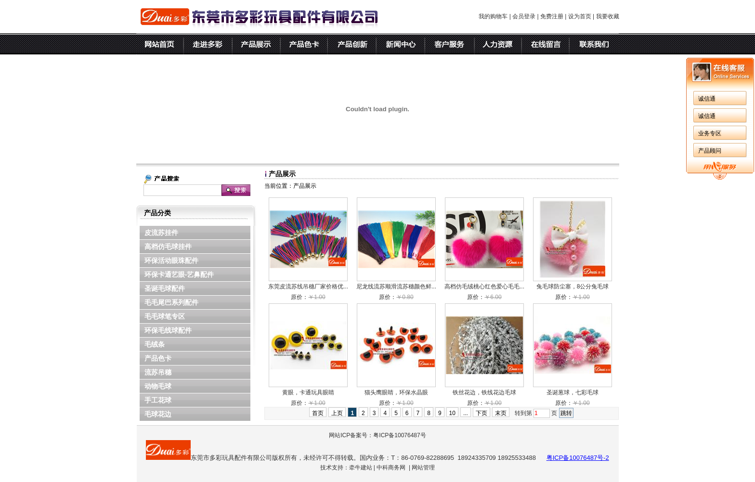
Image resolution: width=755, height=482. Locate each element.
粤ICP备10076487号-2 (578, 457)
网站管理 (423, 467)
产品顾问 (709, 150)
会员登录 (523, 16)
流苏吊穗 (157, 372)
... (465, 413)
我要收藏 (607, 16)
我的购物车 (493, 16)
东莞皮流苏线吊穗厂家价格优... (308, 286)
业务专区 (709, 133)
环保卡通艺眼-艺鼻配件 (179, 274)
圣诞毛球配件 (164, 288)
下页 (481, 413)
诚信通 (707, 98)
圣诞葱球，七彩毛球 (573, 392)
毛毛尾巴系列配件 (171, 302)
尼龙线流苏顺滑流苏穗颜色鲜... (396, 286)
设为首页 (579, 16)
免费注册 (551, 16)
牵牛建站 (360, 467)
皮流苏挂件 (161, 232)
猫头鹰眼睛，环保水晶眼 (396, 392)
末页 (501, 413)
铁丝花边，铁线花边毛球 (484, 392)
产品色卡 (157, 358)
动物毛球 (157, 386)
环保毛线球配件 (168, 330)
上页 (337, 413)
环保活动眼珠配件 (171, 260)
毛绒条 (154, 344)
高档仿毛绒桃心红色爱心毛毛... (484, 286)
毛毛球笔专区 (164, 316)
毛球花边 (157, 414)
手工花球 (157, 400)
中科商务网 (391, 467)
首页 (318, 413)
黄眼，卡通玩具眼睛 (308, 392)
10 (452, 413)
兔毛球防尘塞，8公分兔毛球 (572, 286)
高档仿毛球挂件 (168, 246)
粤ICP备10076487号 (399, 435)
